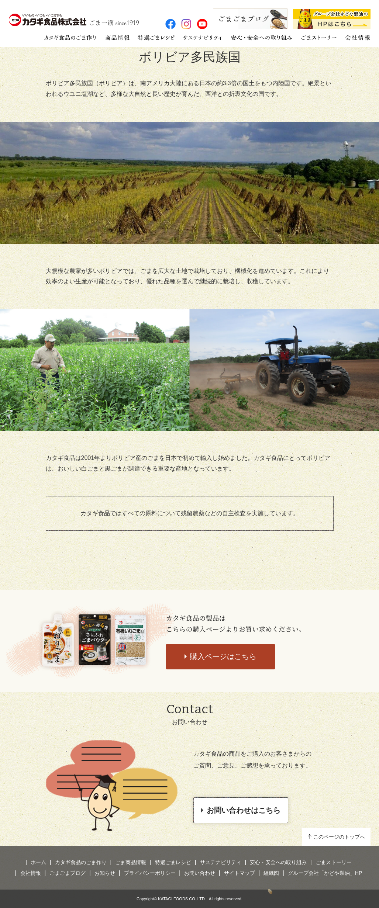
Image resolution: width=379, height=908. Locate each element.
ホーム (38, 862)
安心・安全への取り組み (278, 862)
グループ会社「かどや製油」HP (325, 873)
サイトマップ (239, 873)
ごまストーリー (334, 862)
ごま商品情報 (130, 862)
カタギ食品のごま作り (81, 862)
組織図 (271, 873)
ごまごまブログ (67, 873)
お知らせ (104, 873)
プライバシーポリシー (150, 873)
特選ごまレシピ (173, 862)
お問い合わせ (199, 873)
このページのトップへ (339, 837)
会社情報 (30, 873)
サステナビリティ (220, 862)
